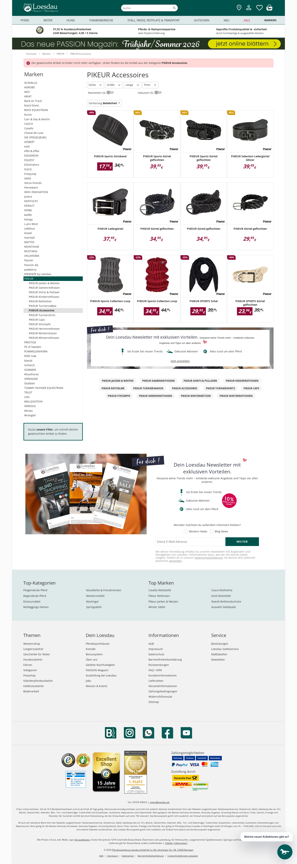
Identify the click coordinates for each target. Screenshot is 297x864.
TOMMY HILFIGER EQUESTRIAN (43, 388)
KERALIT (29, 205)
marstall (29, 237)
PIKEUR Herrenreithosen (44, 328)
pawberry (30, 269)
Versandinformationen (162, 686)
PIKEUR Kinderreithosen (44, 297)
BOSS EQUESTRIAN (36, 110)
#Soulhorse (31, 374)
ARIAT (28, 96)
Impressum (155, 649)
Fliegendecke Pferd (35, 590)
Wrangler (30, 415)
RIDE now (30, 356)
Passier (28, 260)
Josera (28, 196)
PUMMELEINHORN (36, 351)
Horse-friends (33, 183)
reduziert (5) (146, 93)
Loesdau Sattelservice (225, 649)
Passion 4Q (31, 265)
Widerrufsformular (160, 696)
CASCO (28, 124)
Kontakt (90, 649)
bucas (28, 114)
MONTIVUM (31, 246)
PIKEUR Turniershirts (42, 315)
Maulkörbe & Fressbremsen (103, 590)
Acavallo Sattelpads (223, 607)
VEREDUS (30, 406)
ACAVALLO (30, 83)
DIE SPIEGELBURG (35, 137)
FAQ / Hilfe (155, 670)
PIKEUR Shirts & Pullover (44, 292)
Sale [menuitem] (247, 20)
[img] (269, 9)
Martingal (92, 601)
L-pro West (31, 224)
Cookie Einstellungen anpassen (182, 855)
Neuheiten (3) (97, 93)
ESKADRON (31, 155)
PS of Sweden (32, 347)
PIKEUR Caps (37, 319)
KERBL (28, 210)
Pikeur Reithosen (159, 596)
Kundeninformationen (162, 675)
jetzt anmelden (180, 361)
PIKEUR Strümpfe (40, 324)
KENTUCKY (31, 201)
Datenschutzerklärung (209, 557)
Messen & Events (96, 686)
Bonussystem (94, 654)
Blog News (221, 531)
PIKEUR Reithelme (40, 301)
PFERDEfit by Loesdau (37, 274)
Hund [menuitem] (70, 20)
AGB (151, 643)
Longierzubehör (33, 649)
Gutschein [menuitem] (201, 20)
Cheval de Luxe (33, 133)
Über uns (92, 659)
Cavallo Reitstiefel (159, 590)
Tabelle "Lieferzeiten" (176, 843)
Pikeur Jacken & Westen (163, 601)
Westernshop (31, 643)
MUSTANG (30, 251)
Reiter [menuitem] (48, 20)
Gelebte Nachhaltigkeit (100, 665)
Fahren (27, 665)
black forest (31, 105)
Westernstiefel (95, 596)
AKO (27, 92)
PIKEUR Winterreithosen (44, 338)
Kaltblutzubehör (33, 686)
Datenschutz (156, 654)
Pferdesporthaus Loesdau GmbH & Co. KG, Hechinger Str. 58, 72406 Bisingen (152, 850)
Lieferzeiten (155, 681)
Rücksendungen (158, 665)
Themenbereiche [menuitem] (101, 20)
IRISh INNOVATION (36, 192)
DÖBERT (29, 142)
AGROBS (29, 87)
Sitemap (153, 702)
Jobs (88, 681)
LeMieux (29, 228)
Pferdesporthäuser (98, 643)
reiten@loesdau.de (160, 802)
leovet (28, 233)
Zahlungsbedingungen (162, 691)
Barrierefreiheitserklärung (165, 659)
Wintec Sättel (156, 607)
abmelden (175, 561)
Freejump (30, 174)
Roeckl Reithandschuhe (226, 601)
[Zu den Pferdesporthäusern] (239, 8)
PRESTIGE (30, 342)
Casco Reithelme (221, 590)
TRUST (28, 392)
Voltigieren (30, 670)
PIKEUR (28, 278)
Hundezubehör (32, 659)
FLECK (28, 169)
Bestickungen (219, 643)
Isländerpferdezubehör (38, 681)
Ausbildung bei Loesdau (101, 675)
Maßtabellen (219, 654)
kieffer (28, 215)
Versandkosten (82, 839)
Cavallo (28, 128)
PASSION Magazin (97, 670)
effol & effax (31, 151)
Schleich (29, 365)
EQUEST (29, 160)
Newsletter (218, 659)
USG (27, 397)
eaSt (27, 146)
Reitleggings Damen (36, 607)
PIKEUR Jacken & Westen (44, 283)
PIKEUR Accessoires (41, 310)
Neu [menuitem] (226, 20)
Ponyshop (29, 675)
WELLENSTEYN (33, 401)
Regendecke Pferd (34, 596)
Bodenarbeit (31, 691)
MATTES (29, 242)
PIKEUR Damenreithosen (44, 287)
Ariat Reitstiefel (221, 596)
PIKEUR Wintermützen (43, 333)
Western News (198, 531)
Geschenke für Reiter (36, 654)
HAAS (27, 178)
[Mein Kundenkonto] (249, 10)
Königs (28, 219)
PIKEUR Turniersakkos (42, 306)
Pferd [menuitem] (25, 20)
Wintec (28, 411)
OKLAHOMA (31, 255)
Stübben (29, 383)
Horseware (31, 187)
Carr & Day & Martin (37, 119)
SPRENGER (31, 379)
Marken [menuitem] (270, 20)
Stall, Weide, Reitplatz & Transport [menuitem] (153, 20)
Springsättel (94, 607)
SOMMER (30, 370)
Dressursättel (31, 601)
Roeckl (28, 360)
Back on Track (33, 101)
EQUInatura (31, 164)
